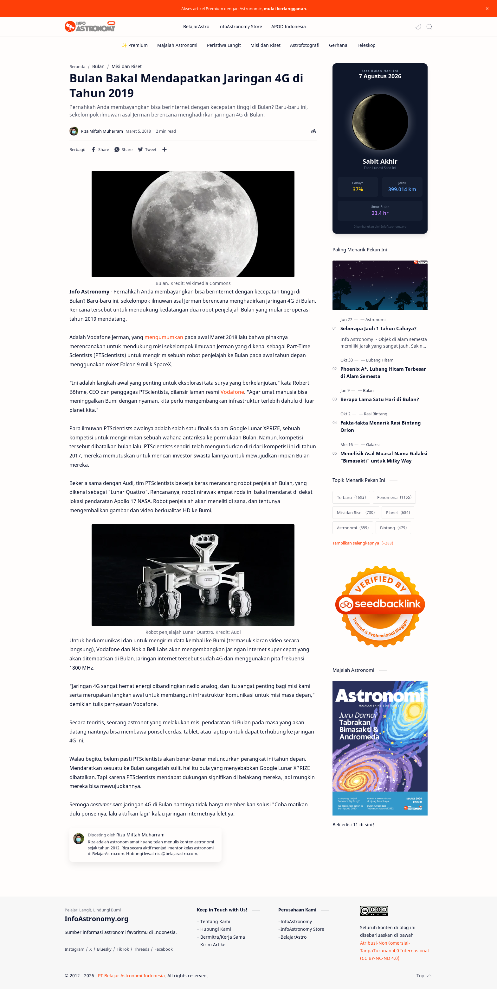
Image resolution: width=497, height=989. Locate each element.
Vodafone (232, 391)
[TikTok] (123, 949)
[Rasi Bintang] (375, 414)
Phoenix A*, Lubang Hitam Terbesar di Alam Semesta (383, 372)
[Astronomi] (375, 319)
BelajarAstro (294, 937)
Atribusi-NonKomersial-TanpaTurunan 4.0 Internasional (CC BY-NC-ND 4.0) (394, 950)
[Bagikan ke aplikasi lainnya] (164, 149)
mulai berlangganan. (285, 8)
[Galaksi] (372, 444)
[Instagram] (74, 949)
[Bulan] (368, 390)
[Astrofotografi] (305, 45)
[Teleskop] (366, 45)
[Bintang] (393, 527)
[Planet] (398, 512)
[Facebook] (163, 949)
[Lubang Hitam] (379, 360)
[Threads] (141, 949)
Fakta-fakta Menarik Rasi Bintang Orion (380, 426)
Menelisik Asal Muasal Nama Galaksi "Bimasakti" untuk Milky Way (383, 457)
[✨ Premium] (135, 45)
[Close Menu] (487, 8)
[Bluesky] (104, 949)
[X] (90, 949)
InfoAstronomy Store (302, 929)
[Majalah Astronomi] (177, 45)
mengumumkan (164, 337)
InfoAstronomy (296, 921)
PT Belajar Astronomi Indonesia (131, 976)
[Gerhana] (338, 45)
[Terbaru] (351, 497)
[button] (418, 26)
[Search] (429, 26)
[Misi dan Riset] (265, 45)
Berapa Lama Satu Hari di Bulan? (379, 399)
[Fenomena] (394, 497)
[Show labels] (364, 543)
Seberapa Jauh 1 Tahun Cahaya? (378, 328)
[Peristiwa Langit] (224, 45)
